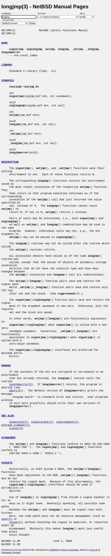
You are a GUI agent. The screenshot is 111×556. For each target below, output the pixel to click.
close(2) (15, 522)
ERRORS (6, 366)
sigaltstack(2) (42, 422)
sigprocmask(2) (67, 422)
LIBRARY (6, 65)
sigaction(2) (18, 422)
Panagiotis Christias (11, 552)
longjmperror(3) (21, 384)
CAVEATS (6, 463)
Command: (7, 14)
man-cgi (93, 550)
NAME (4, 43)
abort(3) (15, 391)
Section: (42, 14)
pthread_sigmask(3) (15, 425)
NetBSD (54, 550)
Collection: (8, 20)
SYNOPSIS (7, 80)
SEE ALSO (7, 416)
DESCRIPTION (10, 162)
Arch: (84, 14)
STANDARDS (8, 438)
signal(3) (16, 428)
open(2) (6, 519)
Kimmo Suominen (69, 550)
